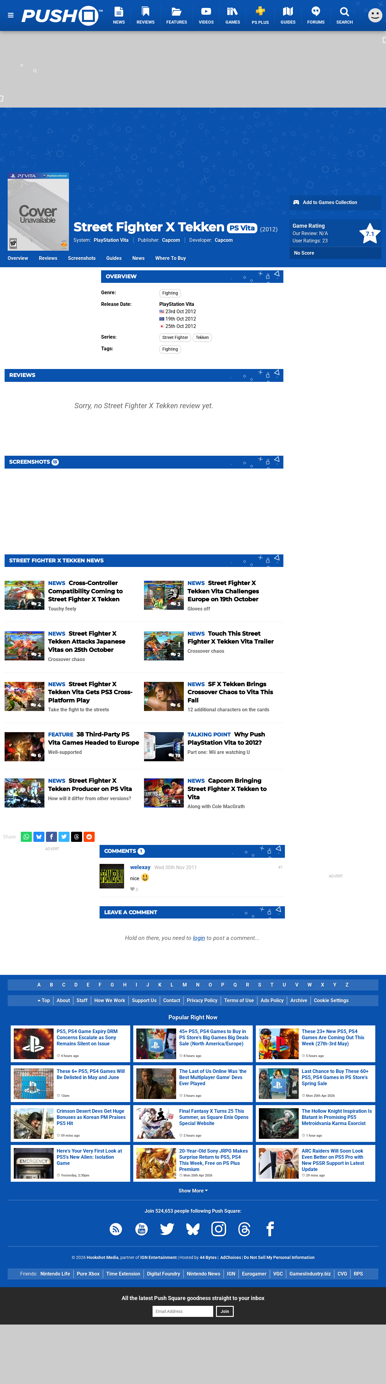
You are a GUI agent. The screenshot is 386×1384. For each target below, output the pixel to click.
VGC (278, 1274)
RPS (358, 1274)
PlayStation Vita (111, 240)
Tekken (202, 337)
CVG (342, 1274)
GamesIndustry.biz (310, 1274)
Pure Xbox (88, 1274)
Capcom (171, 240)
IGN (231, 1274)
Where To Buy (170, 258)
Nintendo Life (55, 1274)
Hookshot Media (103, 1257)
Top (44, 1000)
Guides (114, 258)
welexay (140, 867)
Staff (82, 1000)
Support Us (144, 1000)
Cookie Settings (331, 1000)
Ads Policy (272, 1000)
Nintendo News (203, 1274)
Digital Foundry (163, 1274)
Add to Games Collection (325, 203)
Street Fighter (175, 337)
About (63, 1000)
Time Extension (123, 1274)
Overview (18, 258)
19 (174, 756)
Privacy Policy (202, 1000)
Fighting (170, 293)
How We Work (109, 1000)
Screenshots (82, 258)
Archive (298, 1000)
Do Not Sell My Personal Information (279, 1257)
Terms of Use (239, 1000)
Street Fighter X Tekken (165, 226)
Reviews (48, 258)
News (138, 258)
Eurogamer (254, 1274)
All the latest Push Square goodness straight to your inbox (193, 1298)
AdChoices (230, 1257)
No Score (304, 253)
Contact (171, 1000)
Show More (193, 1191)
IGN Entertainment (158, 1257)
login (199, 937)
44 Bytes (208, 1257)
